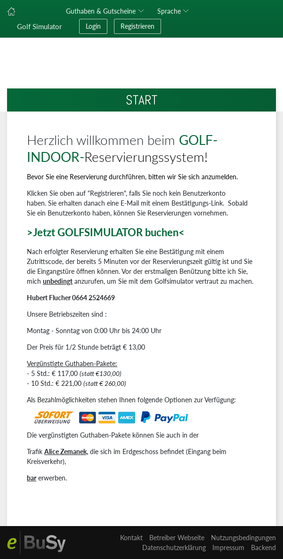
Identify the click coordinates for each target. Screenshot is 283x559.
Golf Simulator (39, 26)
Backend (263, 547)
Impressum (228, 547)
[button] (175, 11)
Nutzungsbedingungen (243, 538)
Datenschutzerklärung (174, 547)
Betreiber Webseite (176, 538)
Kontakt (131, 538)
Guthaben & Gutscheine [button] (101, 11)
